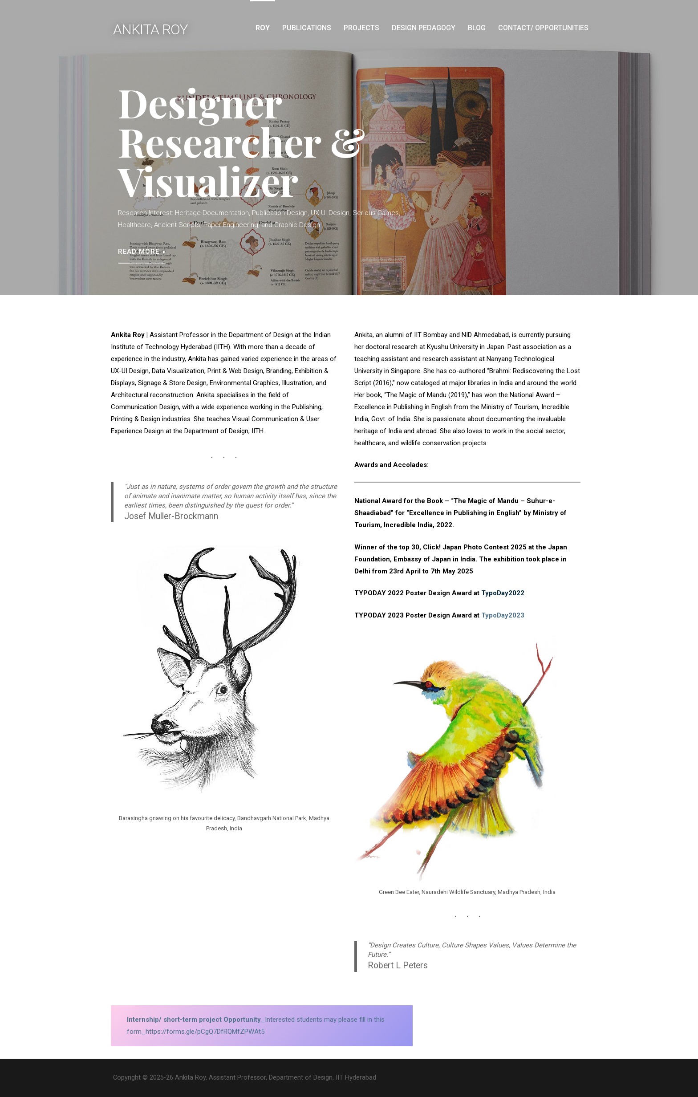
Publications (306, 28)
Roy (263, 28)
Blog (477, 28)
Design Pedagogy (423, 28)
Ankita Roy (150, 29)
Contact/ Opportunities (543, 28)
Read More (138, 252)
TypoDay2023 (502, 615)
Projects (361, 28)
